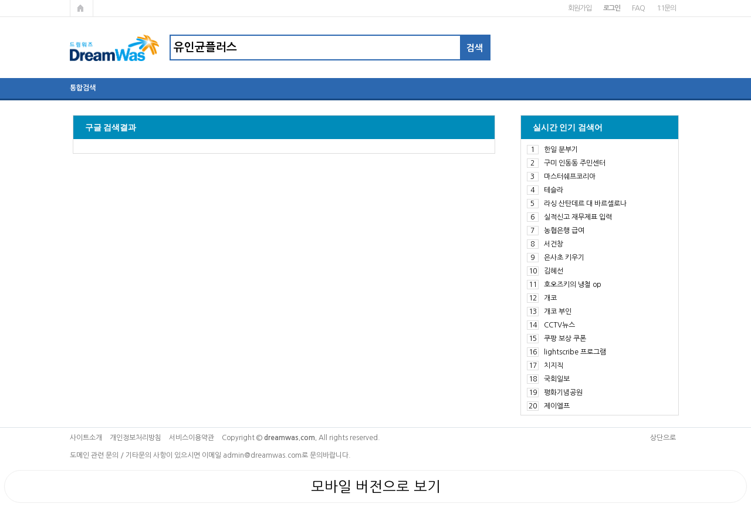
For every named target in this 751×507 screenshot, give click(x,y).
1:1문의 (666, 8)
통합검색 (83, 88)
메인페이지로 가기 (81, 8)
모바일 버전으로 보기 (376, 486)
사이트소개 (86, 437)
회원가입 (579, 8)
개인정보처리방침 (135, 437)
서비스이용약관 (191, 437)
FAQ (638, 8)
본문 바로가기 (0, 0)
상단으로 (663, 437)
